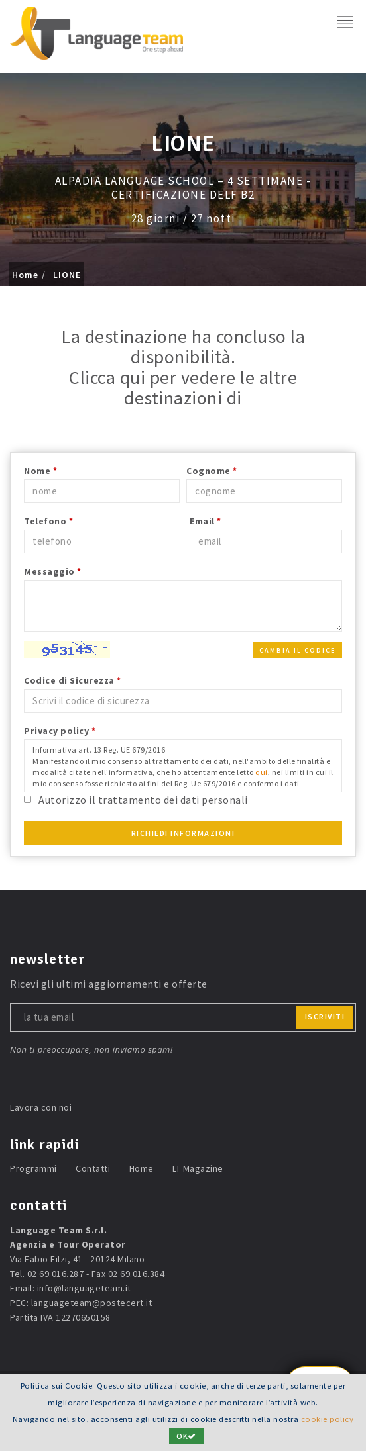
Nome (40, 471)
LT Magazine (197, 1168)
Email (205, 521)
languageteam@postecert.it (91, 1303)
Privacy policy (59, 731)
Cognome (211, 471)
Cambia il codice (297, 650)
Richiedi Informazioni (183, 833)
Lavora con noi (41, 1107)
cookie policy (327, 1419)
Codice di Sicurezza (72, 680)
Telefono (48, 521)
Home (25, 274)
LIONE (67, 274)
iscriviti (325, 1016)
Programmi (33, 1168)
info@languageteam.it (84, 1288)
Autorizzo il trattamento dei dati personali (143, 799)
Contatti (93, 1168)
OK (186, 1436)
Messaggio (53, 571)
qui (261, 772)
